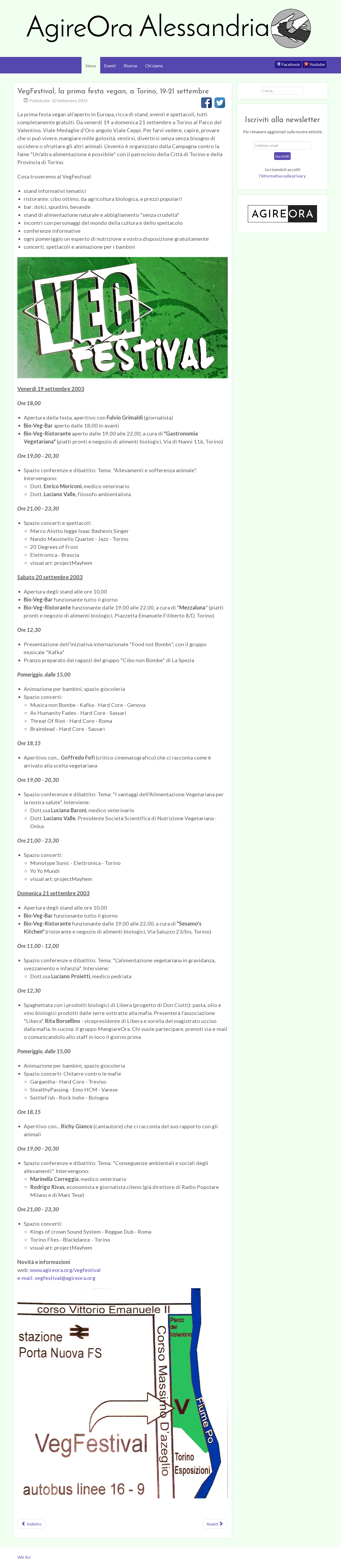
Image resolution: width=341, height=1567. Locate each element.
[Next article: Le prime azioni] (215, 1524)
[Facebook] (288, 64)
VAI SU (23, 1557)
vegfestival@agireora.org (65, 1278)
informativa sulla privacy (283, 175)
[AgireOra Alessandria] (170, 28)
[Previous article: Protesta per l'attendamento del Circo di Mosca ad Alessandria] (31, 1524)
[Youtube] (314, 64)
